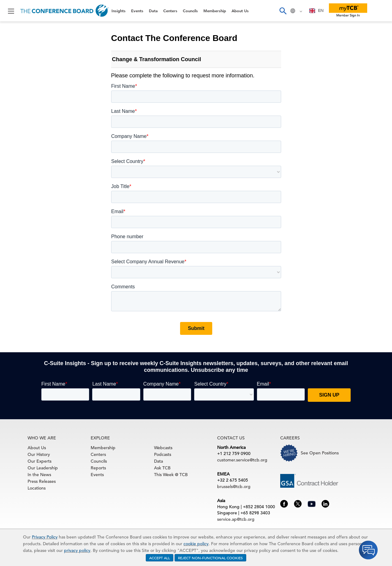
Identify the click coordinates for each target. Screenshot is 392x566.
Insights (118, 10)
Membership (214, 10)
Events (137, 10)
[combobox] (316, 11)
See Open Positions (320, 453)
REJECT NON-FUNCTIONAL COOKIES (210, 557)
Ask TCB (162, 468)
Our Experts (39, 461)
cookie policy (196, 543)
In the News (39, 474)
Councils (190, 10)
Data (153, 10)
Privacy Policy (45, 537)
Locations (37, 488)
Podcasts (162, 454)
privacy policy (77, 550)
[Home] (64, 11)
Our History (39, 454)
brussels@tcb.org (234, 486)
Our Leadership (43, 468)
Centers (170, 10)
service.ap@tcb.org (235, 519)
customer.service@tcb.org (242, 460)
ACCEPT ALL (159, 557)
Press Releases (42, 481)
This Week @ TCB (171, 474)
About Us (240, 10)
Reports (98, 468)
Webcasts (163, 447)
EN (316, 10)
